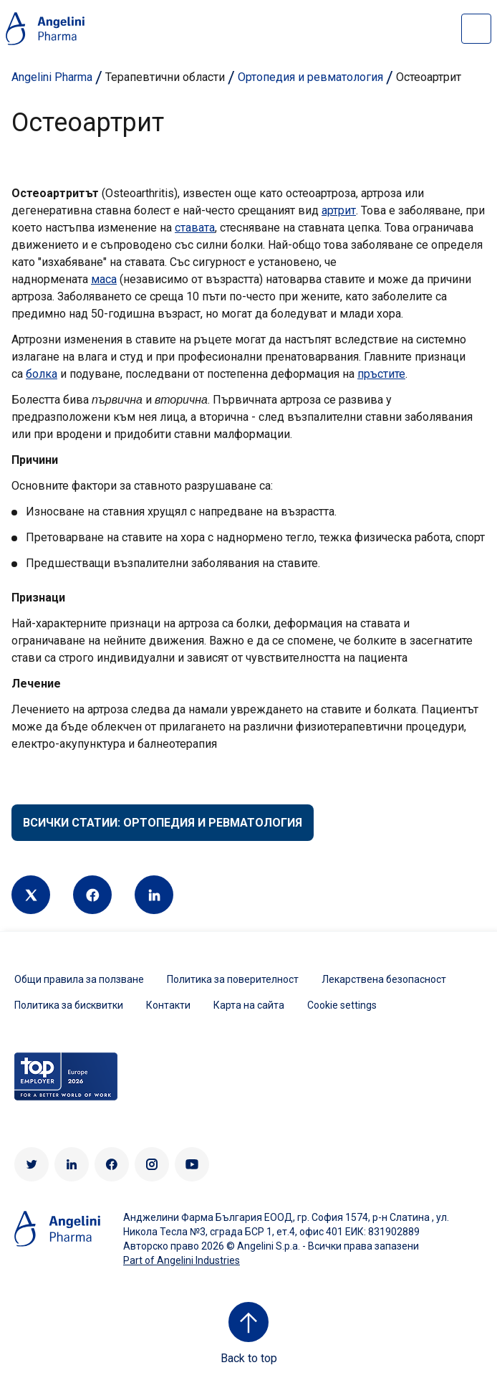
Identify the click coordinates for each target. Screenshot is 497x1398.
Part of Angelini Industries (181, 1260)
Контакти (168, 1005)
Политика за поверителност (233, 979)
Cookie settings (342, 1005)
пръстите (381, 374)
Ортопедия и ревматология (310, 77)
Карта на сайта (248, 1005)
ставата (195, 227)
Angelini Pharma (51, 77)
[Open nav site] (476, 29)
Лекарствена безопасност (384, 979)
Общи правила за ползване (79, 979)
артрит (339, 210)
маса (104, 279)
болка (41, 374)
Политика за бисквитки (68, 1005)
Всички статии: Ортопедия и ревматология (162, 822)
